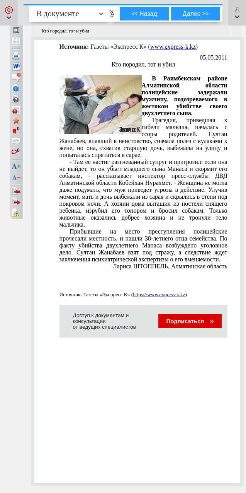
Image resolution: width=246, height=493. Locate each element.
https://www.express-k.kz (159, 294)
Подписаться (190, 321)
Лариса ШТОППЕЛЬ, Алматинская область (170, 266)
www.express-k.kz (173, 46)
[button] (9, 13)
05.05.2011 (213, 57)
